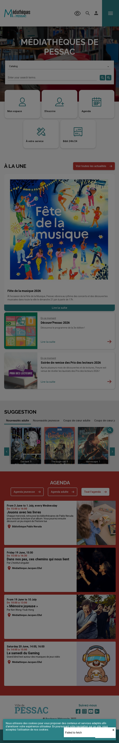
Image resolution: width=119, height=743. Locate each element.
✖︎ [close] (113, 730)
